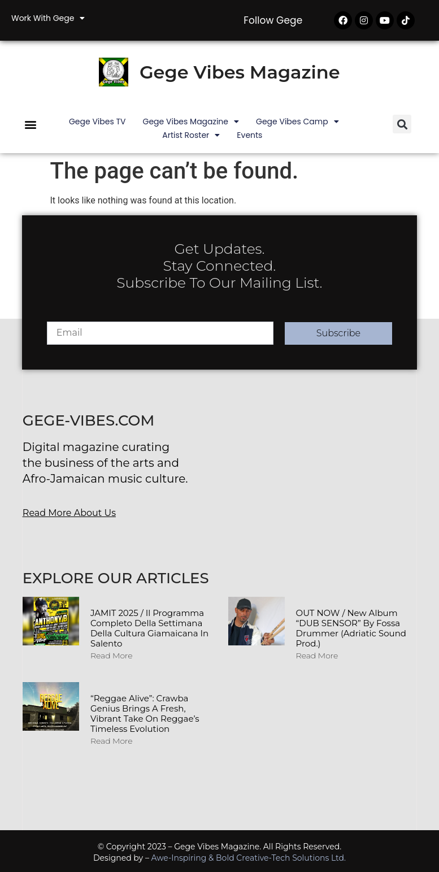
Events (249, 135)
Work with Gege (48, 18)
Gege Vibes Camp (297, 121)
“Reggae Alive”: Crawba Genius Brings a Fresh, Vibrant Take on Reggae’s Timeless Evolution (144, 713)
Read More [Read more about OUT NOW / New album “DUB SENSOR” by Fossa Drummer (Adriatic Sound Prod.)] (317, 655)
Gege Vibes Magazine (240, 72)
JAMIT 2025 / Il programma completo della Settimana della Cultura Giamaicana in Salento (149, 628)
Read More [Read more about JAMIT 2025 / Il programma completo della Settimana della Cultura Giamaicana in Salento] (111, 655)
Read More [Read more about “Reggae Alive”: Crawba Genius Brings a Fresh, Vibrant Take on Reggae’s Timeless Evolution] (111, 741)
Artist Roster (191, 135)
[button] (30, 124)
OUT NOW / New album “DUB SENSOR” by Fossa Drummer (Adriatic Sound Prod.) (351, 628)
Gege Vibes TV (97, 121)
